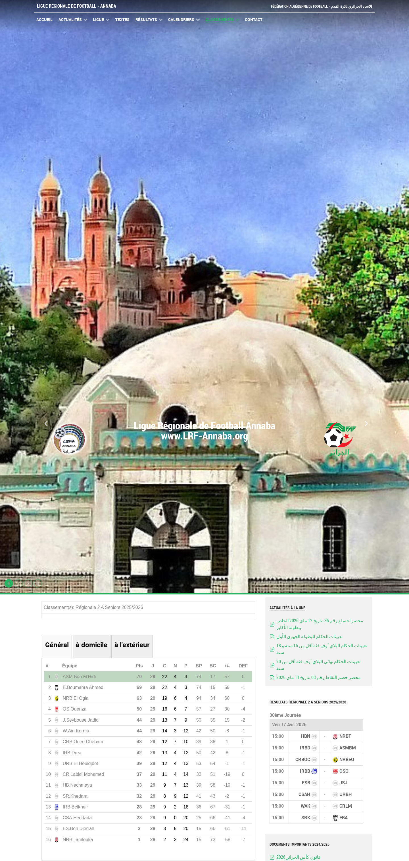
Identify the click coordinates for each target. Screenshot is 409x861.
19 (164, 698)
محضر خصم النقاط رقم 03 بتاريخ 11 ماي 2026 (318, 677)
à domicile (91, 645)
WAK (305, 806)
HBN (305, 736)
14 (164, 730)
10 (185, 741)
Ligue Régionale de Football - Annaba (76, 6)
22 (164, 676)
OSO (344, 771)
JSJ (343, 782)
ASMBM (347, 748)
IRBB (305, 771)
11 (164, 774)
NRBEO (346, 759)
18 (185, 807)
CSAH (304, 794)
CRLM (345, 806)
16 (164, 709)
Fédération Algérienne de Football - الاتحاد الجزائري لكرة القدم (321, 6)
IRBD (305, 748)
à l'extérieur (131, 645)
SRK (305, 817)
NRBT (345, 736)
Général (57, 645)
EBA (343, 817)
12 (185, 730)
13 (164, 720)
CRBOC (302, 759)
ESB (306, 782)
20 (185, 817)
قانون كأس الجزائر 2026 (298, 857)
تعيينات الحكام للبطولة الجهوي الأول (309, 636)
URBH (345, 794)
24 (185, 839)
